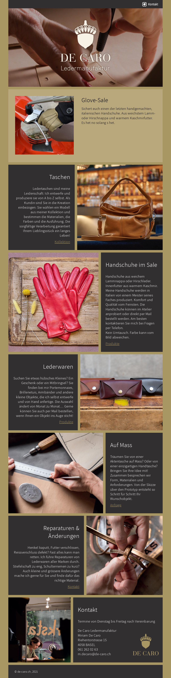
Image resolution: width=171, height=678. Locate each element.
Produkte (112, 343)
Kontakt (153, 4)
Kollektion (62, 241)
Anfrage (115, 505)
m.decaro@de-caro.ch (94, 654)
